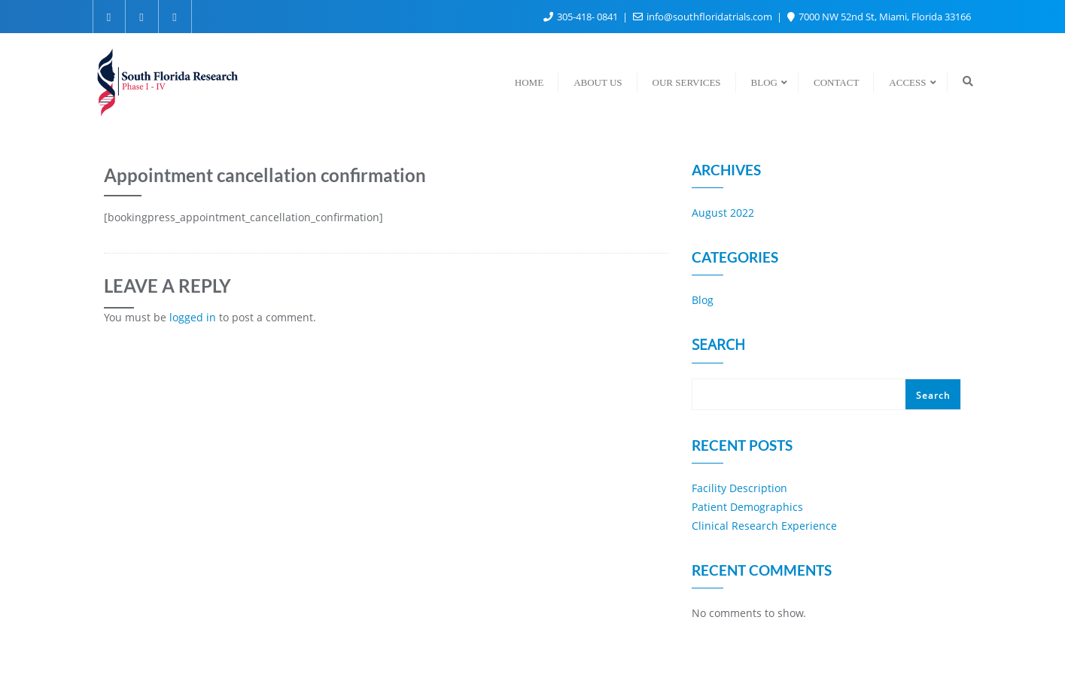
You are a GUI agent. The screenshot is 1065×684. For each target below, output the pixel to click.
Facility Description (739, 488)
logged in (192, 317)
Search (718, 346)
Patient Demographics (747, 507)
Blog (703, 300)
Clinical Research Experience (764, 525)
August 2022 (723, 212)
